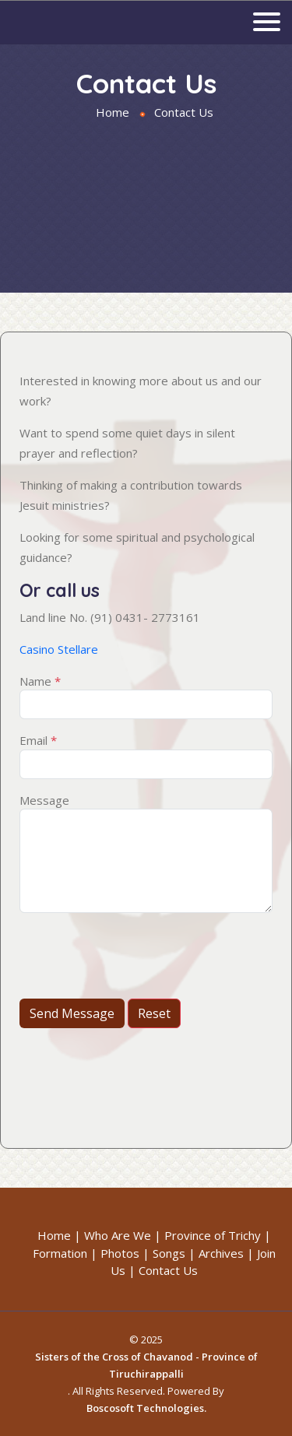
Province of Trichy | (217, 1235)
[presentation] (137, 955)
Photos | (125, 1253)
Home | (59, 1235)
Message (44, 800)
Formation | (65, 1253)
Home (112, 112)
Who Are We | (122, 1235)
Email (38, 740)
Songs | (174, 1253)
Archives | (226, 1253)
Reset (154, 1013)
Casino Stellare (58, 649)
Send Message (72, 1013)
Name (40, 681)
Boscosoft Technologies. (146, 1408)
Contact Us (168, 1270)
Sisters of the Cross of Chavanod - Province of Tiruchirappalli (146, 1365)
